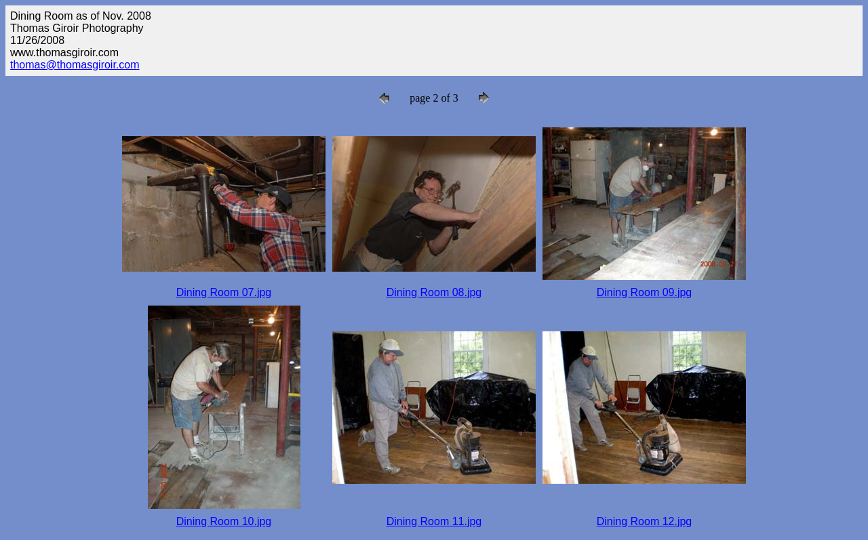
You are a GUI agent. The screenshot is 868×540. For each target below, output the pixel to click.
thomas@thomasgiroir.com (75, 64)
